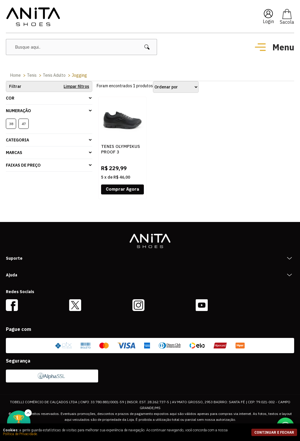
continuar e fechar (274, 432)
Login (268, 21)
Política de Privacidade (20, 434)
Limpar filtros (76, 86)
